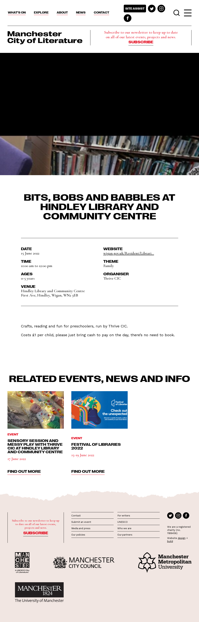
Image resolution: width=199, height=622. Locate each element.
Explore (41, 12)
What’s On (17, 12)
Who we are (124, 528)
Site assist (135, 8)
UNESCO (122, 522)
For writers (123, 515)
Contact (101, 12)
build (170, 541)
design (182, 538)
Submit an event (81, 522)
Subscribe (140, 41)
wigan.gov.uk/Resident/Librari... (128, 253)
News (81, 12)
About (62, 12)
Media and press (80, 528)
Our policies (78, 534)
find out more (24, 471)
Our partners (124, 534)
